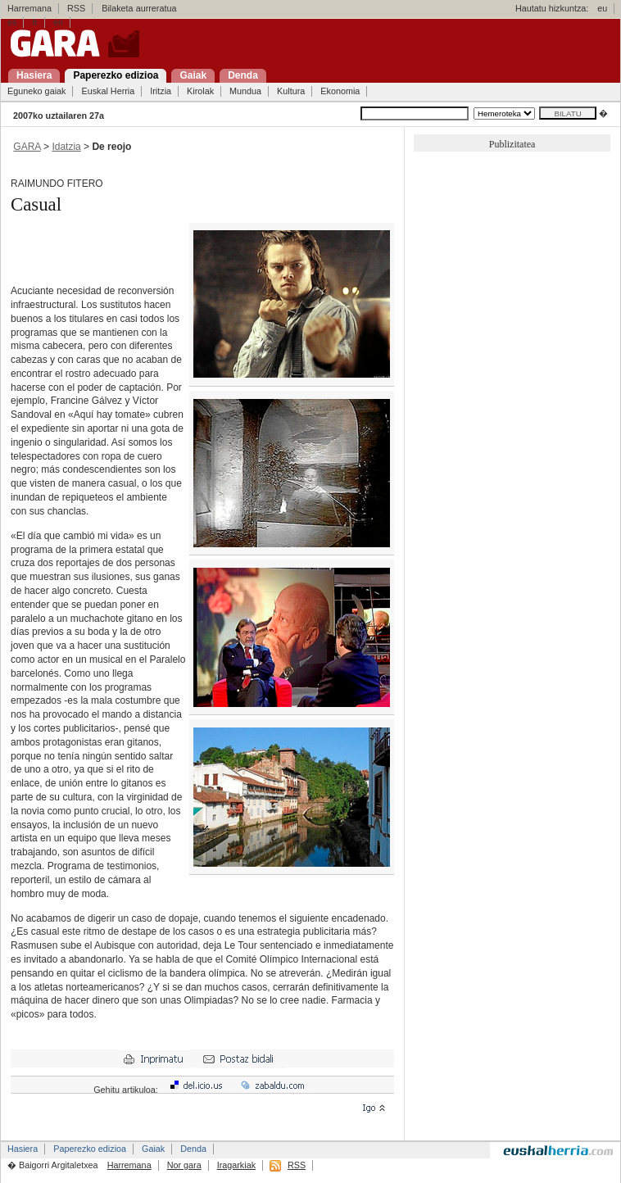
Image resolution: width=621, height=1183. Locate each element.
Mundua (245, 91)
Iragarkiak (236, 1165)
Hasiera (22, 1149)
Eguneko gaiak (36, 91)
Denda (193, 1149)
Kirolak (200, 91)
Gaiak (153, 1149)
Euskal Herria (107, 91)
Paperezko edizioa (89, 1149)
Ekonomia (340, 91)
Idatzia (66, 146)
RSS (76, 8)
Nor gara (184, 1165)
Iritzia (160, 91)
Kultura (291, 91)
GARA (26, 146)
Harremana (29, 8)
